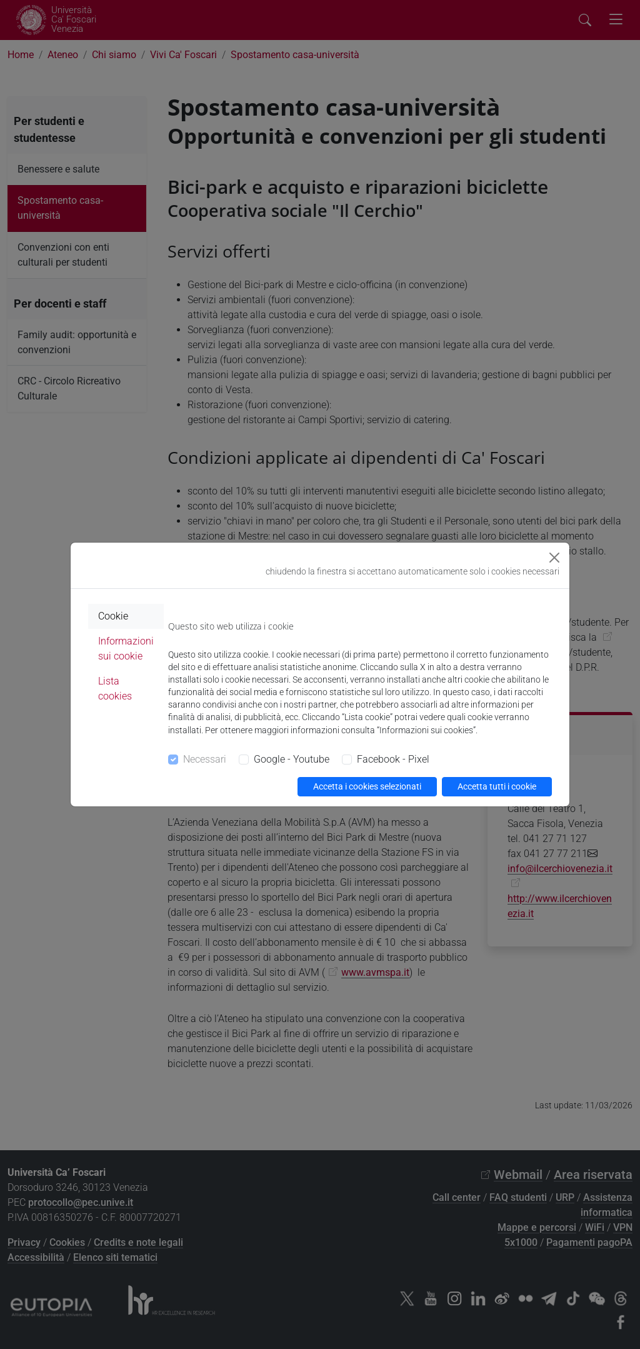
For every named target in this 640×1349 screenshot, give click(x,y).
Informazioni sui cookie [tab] (126, 648)
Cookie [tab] (113, 616)
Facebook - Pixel (393, 759)
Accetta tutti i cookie (497, 786)
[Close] (554, 558)
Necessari (204, 759)
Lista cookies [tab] (115, 688)
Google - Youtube (291, 759)
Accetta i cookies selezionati (367, 786)
